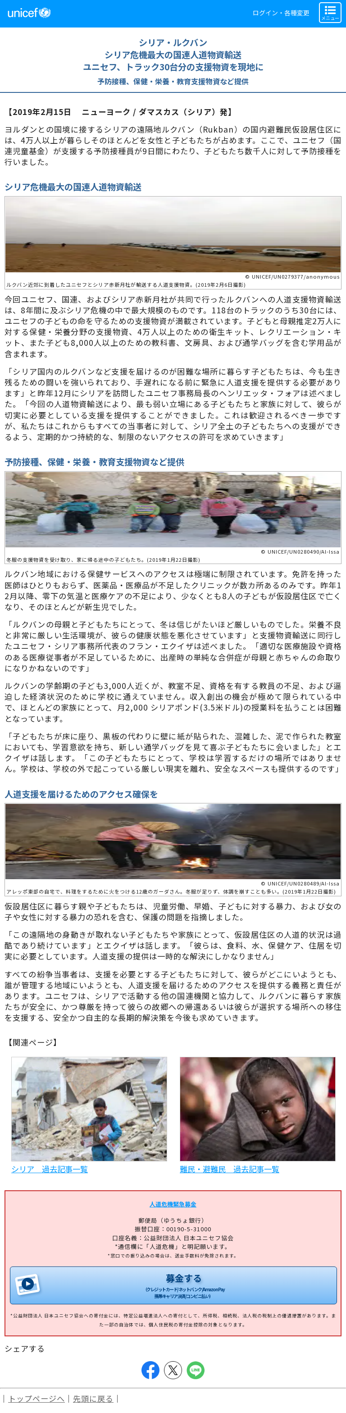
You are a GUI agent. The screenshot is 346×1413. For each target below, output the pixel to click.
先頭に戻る (93, 1398)
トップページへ (36, 1398)
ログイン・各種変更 (281, 12)
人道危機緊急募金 (173, 1204)
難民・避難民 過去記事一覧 (229, 1168)
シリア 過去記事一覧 (49, 1168)
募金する (183, 1285)
